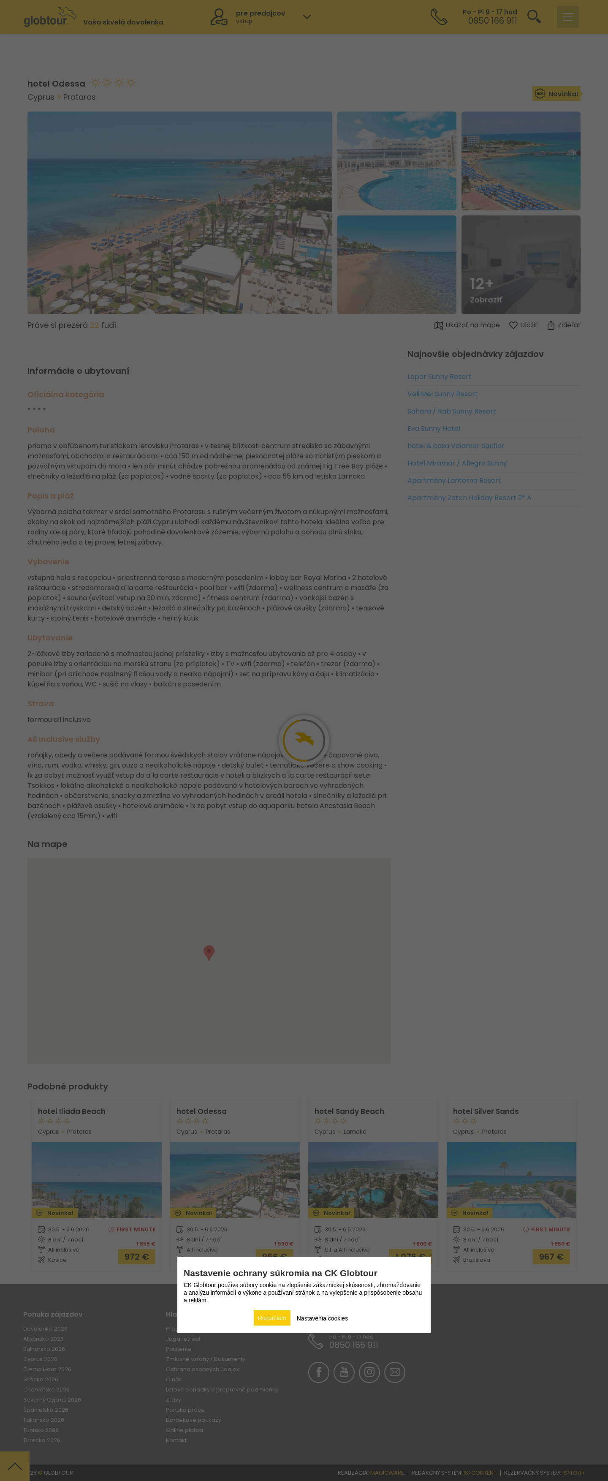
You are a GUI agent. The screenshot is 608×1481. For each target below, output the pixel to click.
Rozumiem (272, 1318)
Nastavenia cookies (322, 1318)
